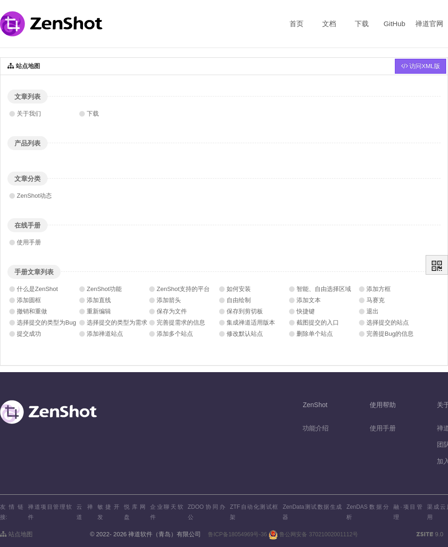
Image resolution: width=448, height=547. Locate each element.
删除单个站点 (314, 333)
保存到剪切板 (245, 311)
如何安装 (239, 288)
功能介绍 (316, 428)
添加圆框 (29, 300)
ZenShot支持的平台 (183, 288)
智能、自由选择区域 (323, 288)
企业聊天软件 (166, 512)
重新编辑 (99, 311)
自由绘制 (239, 300)
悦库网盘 (135, 512)
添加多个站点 (175, 333)
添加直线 (99, 300)
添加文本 (308, 300)
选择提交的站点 (387, 322)
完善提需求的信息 (181, 322)
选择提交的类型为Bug (46, 322)
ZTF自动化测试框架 (254, 512)
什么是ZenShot (37, 288)
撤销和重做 (32, 311)
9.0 (429, 535)
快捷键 (305, 311)
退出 (372, 311)
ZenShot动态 (34, 195)
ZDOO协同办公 (207, 512)
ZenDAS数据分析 (367, 512)
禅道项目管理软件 (50, 512)
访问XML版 (420, 65)
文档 (329, 24)
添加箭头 (169, 300)
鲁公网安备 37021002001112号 (313, 534)
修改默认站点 (245, 333)
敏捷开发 (108, 512)
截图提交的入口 (317, 322)
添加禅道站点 (105, 333)
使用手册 (29, 242)
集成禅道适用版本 (251, 322)
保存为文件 (172, 311)
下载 (362, 24)
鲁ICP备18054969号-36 (237, 534)
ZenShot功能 (104, 288)
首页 (296, 24)
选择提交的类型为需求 (117, 322)
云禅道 (84, 512)
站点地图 (16, 534)
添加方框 (378, 288)
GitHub (395, 24)
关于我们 (29, 113)
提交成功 (29, 333)
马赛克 (375, 300)
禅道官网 (429, 24)
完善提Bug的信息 (390, 333)
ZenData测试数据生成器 (312, 512)
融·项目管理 (407, 512)
